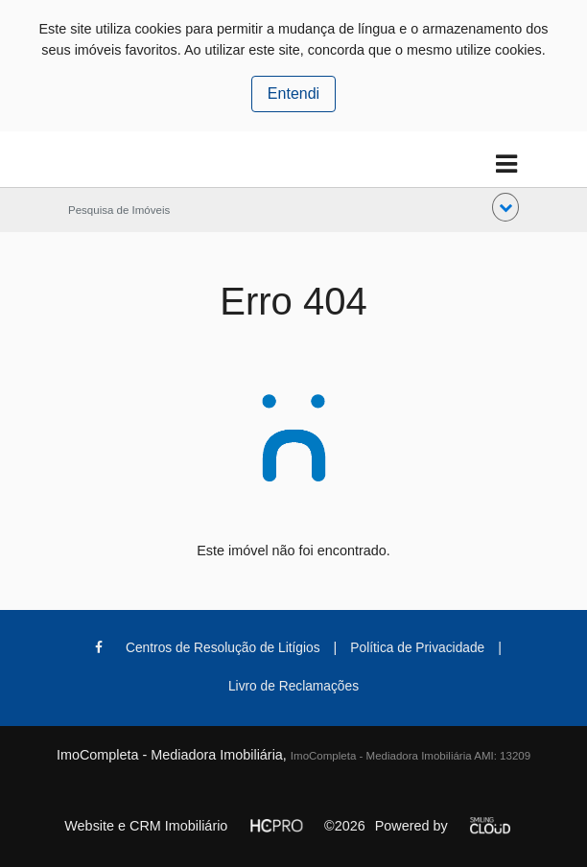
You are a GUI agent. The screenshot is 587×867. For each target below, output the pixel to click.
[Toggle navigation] (506, 164)
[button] (505, 207)
